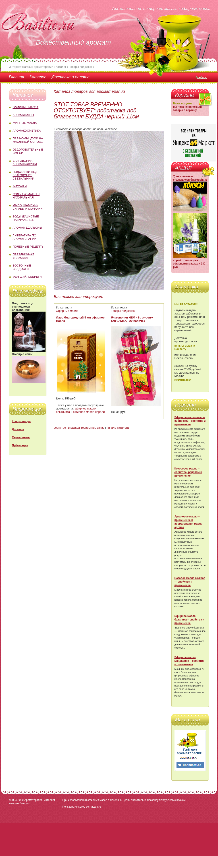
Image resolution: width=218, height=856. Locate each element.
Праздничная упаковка (23, 256)
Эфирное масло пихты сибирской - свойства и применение (190, 421)
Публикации (20, 445)
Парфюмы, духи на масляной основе (28, 140)
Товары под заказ (123, 310)
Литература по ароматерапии (25, 237)
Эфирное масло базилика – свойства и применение (189, 619)
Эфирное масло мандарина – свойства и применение (189, 661)
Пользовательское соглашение (81, 806)
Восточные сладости (22, 267)
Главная (16, 77)
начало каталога (118, 427)
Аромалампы (23, 115)
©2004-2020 (16, 800)
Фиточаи (20, 186)
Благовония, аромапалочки (25, 162)
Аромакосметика (27, 130)
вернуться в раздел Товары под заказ (79, 427)
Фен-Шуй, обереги (27, 276)
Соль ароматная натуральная (26, 195)
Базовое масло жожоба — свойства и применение (189, 582)
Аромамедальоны (27, 227)
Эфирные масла (26, 107)
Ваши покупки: (183, 103)
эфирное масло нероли (89, 412)
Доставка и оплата (70, 77)
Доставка (18, 429)
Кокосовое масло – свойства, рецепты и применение (188, 472)
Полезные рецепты (28, 246)
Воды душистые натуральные (26, 218)
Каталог (38, 77)
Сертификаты (21, 437)
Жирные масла (25, 122)
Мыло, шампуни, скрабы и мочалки (28, 207)
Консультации (21, 421)
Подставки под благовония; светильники (25, 175)
